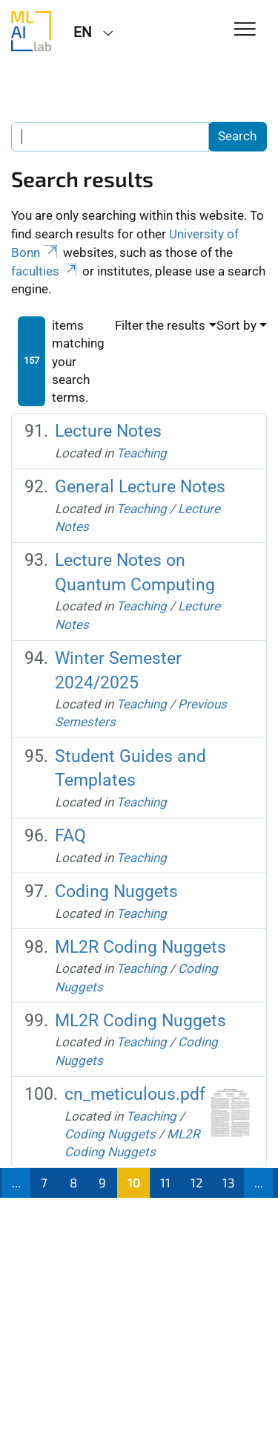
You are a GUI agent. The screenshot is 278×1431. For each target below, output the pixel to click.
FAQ (70, 836)
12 (197, 1182)
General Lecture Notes (140, 487)
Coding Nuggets (116, 891)
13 (228, 1182)
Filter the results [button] (160, 325)
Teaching (141, 453)
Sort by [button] (236, 325)
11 (165, 1182)
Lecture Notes (108, 431)
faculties (45, 271)
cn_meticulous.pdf (134, 1094)
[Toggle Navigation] (245, 30)
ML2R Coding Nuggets (140, 947)
